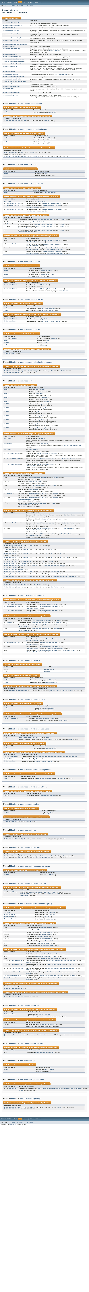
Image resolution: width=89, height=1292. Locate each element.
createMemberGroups (47, 995)
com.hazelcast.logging (10, 66)
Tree (24, 2)
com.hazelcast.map (9, 72)
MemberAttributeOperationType (54, 576)
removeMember (44, 958)
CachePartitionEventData (12, 121)
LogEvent (7, 837)
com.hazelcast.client (9, 27)
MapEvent (7, 574)
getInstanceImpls (55, 705)
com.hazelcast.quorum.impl (11, 86)
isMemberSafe (35, 224)
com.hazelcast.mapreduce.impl (12, 79)
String (24, 121)
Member (16, 18)
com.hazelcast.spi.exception (11, 93)
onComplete (44, 528)
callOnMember (41, 793)
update (37, 1072)
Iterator (7, 931)
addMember (43, 944)
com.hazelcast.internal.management (14, 61)
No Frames (20, 5)
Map (8, 205)
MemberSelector (31, 213)
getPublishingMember (42, 434)
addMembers (43, 972)
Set (5, 202)
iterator (52, 931)
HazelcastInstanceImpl (20, 705)
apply (39, 1044)
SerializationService (11, 377)
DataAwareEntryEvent (11, 872)
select (30, 497)
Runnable (50, 221)
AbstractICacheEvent (11, 153)
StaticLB (7, 358)
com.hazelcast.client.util (10, 40)
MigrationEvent (9, 587)
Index (36, 2)
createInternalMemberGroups (57, 979)
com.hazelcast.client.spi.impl (12, 38)
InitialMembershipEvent (12, 596)
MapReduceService (53, 910)
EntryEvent (7, 559)
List (13, 908)
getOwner (38, 430)
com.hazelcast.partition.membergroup (14, 81)
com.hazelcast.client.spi (10, 34)
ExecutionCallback (24, 230)
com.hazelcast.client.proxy (11, 30)
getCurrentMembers (43, 1033)
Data (51, 376)
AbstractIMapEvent (10, 555)
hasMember (43, 951)
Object (21, 153)
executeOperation (36, 908)
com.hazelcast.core (9, 46)
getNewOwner (43, 422)
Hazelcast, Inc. (12, 1145)
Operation (61, 793)
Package (9, 2)
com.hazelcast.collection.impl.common (15, 44)
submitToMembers (48, 207)
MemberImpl (47, 685)
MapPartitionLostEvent (12, 854)
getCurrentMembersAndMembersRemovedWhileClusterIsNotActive (55, 771)
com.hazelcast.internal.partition (12, 64)
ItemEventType (33, 376)
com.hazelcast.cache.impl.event (12, 25)
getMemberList (43, 288)
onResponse (36, 493)
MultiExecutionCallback (55, 252)
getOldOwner (43, 426)
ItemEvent (7, 572)
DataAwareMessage (10, 1127)
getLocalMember (50, 194)
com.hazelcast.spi (8, 89)
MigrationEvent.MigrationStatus (64, 587)
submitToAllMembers (50, 205)
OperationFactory (26, 910)
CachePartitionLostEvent (12, 157)
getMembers (41, 202)
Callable (60, 205)
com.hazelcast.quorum (10, 84)
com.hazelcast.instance (10, 54)
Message (6, 585)
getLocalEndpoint (50, 694)
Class (15, 2)
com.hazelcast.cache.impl (11, 23)
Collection (29, 209)
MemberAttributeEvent (11, 576)
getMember (51, 112)
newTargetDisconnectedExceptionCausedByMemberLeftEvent (57, 1108)
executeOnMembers (49, 243)
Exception (12, 1108)
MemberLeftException (11, 580)
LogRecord (14, 837)
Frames (13, 5)
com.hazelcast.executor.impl (11, 48)
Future (17, 205)
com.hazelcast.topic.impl (10, 95)
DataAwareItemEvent (11, 376)
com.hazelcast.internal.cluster (12, 56)
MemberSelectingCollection (28, 752)
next (45, 174)
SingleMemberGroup (10, 1007)
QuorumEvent (8, 1054)
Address (50, 274)
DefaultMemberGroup (11, 1016)
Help (40, 2)
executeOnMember (41, 221)
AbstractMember (49, 682)
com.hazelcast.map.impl (10, 74)
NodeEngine (24, 911)
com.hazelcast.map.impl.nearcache (13, 77)
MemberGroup (19, 979)
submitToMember (40, 226)
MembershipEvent (9, 583)
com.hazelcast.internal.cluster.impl (13, 59)
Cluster (22, 576)
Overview (3, 2)
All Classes (30, 5)
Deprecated (30, 2)
